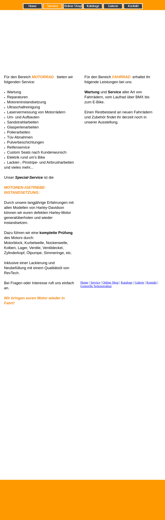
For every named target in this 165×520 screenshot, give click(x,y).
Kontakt (151, 282)
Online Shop (110, 282)
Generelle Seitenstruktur (96, 286)
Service (95, 282)
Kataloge (126, 282)
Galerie (139, 282)
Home (84, 282)
